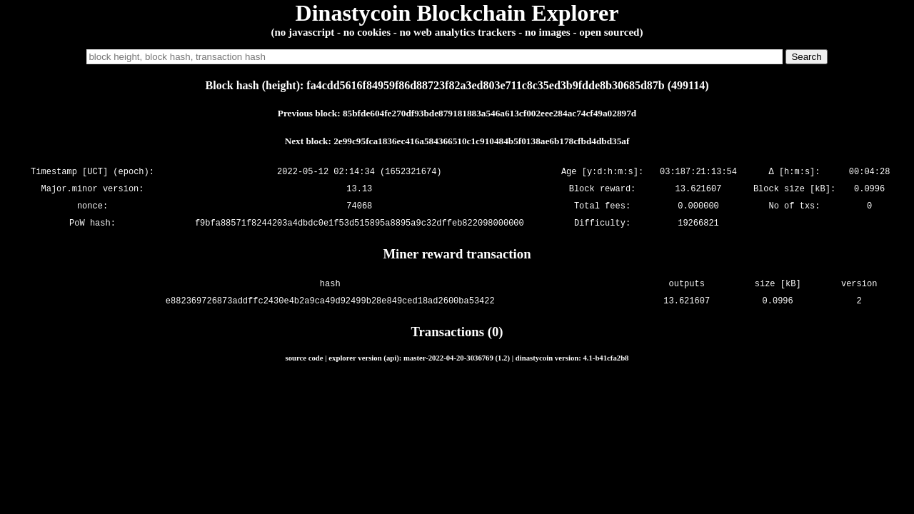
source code (304, 357)
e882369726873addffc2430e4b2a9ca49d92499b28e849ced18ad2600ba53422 (330, 302)
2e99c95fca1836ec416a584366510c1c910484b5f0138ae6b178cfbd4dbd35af (481, 141)
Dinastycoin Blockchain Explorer (457, 13)
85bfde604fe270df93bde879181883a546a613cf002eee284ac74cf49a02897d (489, 113)
